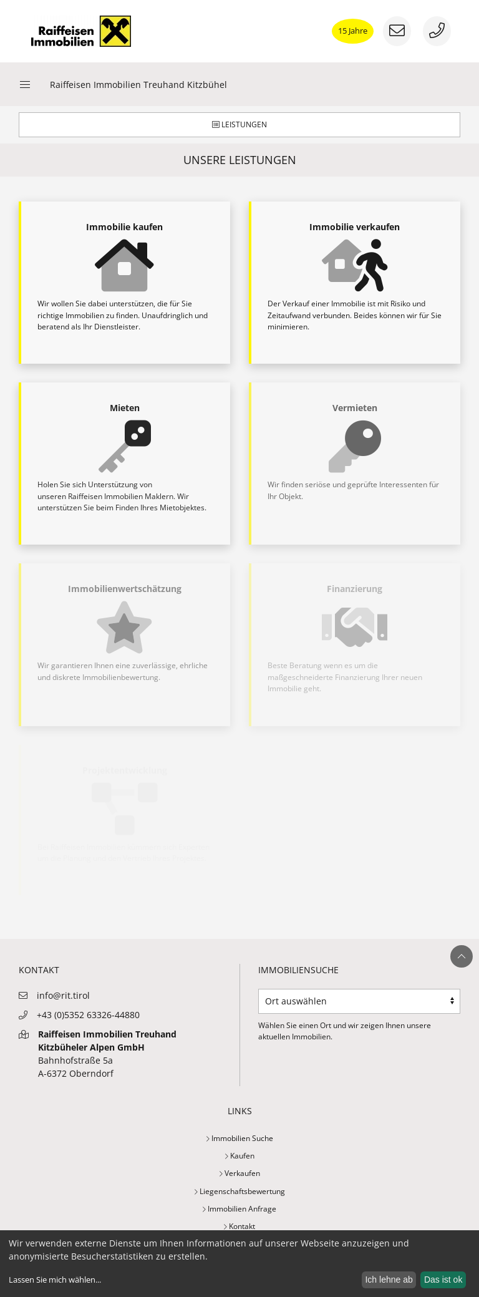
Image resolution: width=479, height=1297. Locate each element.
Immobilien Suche (239, 1138)
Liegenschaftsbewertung (240, 1191)
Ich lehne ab (388, 1280)
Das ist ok (443, 1280)
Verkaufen (240, 1173)
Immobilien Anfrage (239, 1208)
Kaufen (239, 1155)
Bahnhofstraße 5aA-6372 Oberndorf (107, 1053)
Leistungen (239, 124)
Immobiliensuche (298, 970)
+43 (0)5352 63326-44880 (88, 1015)
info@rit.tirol (63, 995)
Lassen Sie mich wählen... (55, 1280)
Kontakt (239, 1226)
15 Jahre (352, 30)
